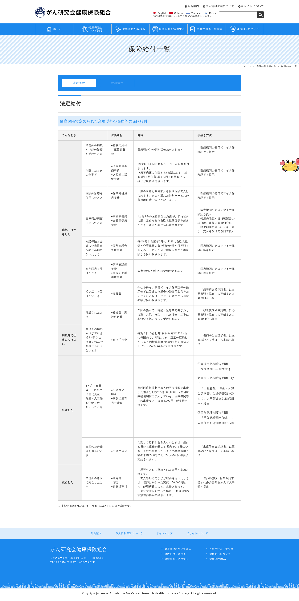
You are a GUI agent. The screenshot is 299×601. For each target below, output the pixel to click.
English (162, 13)
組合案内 (193, 6)
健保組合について (248, 29)
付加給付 (117, 84)
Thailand (196, 13)
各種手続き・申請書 (210, 29)
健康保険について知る (95, 29)
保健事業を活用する (172, 29)
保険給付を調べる (133, 29)
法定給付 (78, 84)
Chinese (178, 13)
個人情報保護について (220, 6)
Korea (212, 13)
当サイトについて (252, 6)
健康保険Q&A (217, 561)
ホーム (57, 29)
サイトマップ (163, 536)
